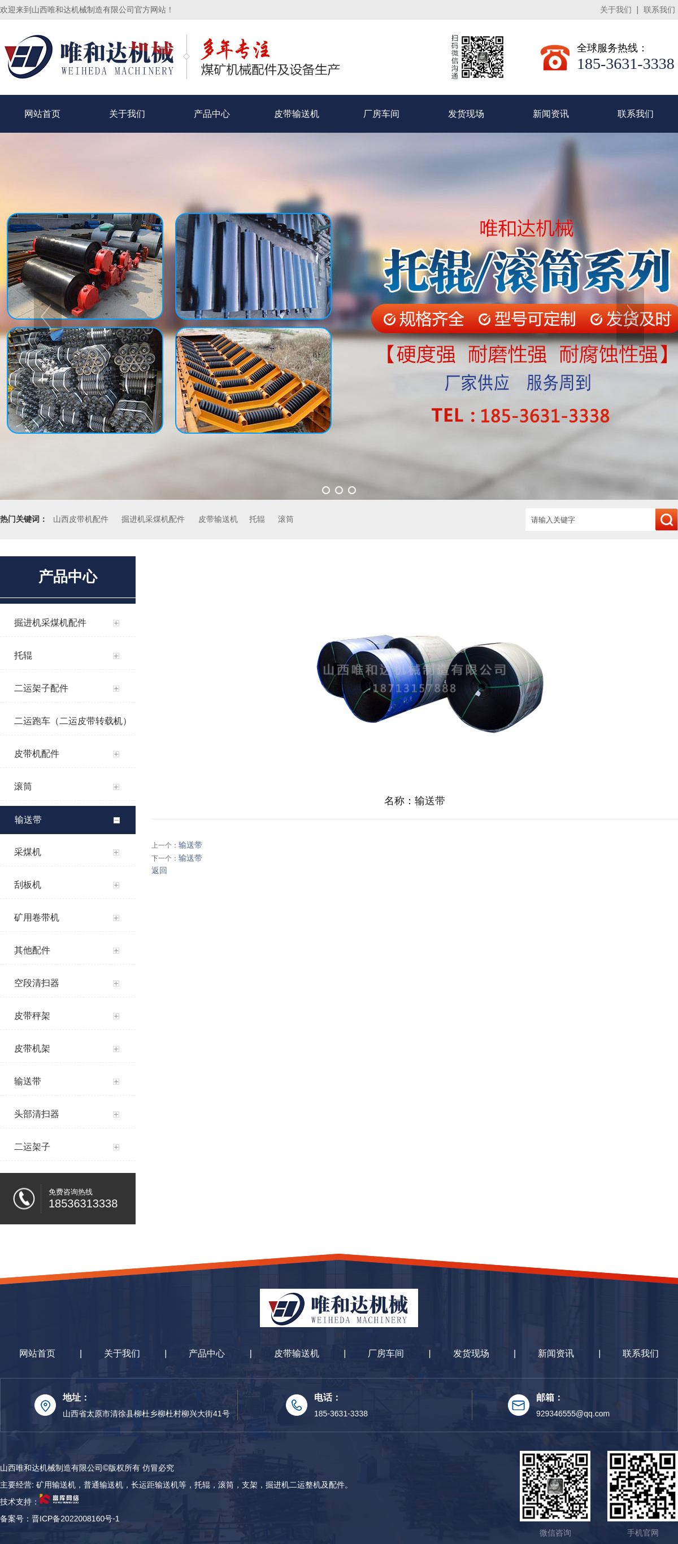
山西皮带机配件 (80, 519)
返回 (159, 870)
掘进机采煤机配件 (153, 519)
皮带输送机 (296, 114)
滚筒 (286, 519)
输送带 (190, 844)
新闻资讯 (551, 114)
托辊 (257, 519)
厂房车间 (381, 114)
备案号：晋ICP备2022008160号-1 (60, 1518)
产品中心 (212, 114)
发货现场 (466, 114)
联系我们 (659, 9)
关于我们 (616, 9)
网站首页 (42, 114)
